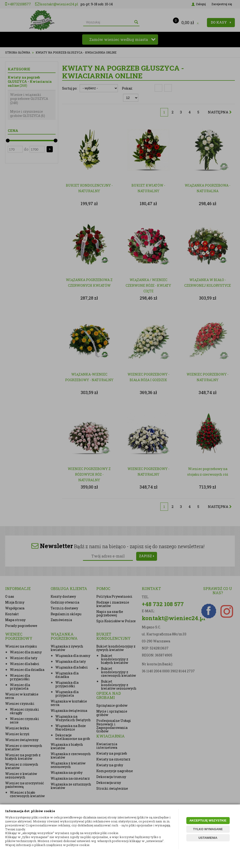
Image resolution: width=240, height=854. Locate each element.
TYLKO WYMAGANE (208, 829)
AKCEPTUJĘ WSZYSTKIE (207, 820)
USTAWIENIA (208, 838)
